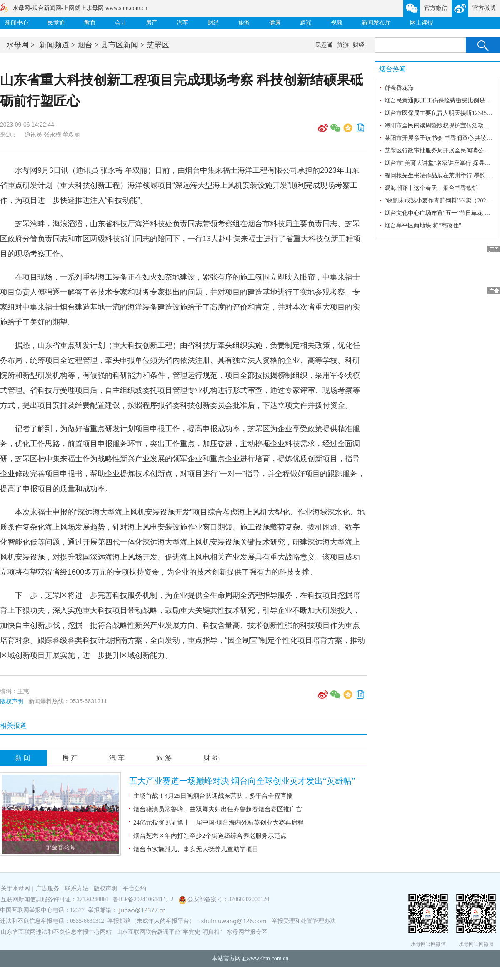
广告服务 (47, 888)
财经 (213, 23)
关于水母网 (16, 888)
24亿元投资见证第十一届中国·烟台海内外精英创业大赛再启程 (218, 822)
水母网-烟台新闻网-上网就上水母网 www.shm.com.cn (79, 8)
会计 (121, 23)
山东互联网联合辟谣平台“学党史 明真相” (169, 932)
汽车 (182, 23)
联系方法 (76, 888)
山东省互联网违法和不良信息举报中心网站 (56, 932)
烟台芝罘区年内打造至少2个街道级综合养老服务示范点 (210, 835)
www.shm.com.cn (268, 958)
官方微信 (436, 8)
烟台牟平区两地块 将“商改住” (423, 225)
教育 (90, 23)
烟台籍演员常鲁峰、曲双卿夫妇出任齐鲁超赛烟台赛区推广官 (217, 809)
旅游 (244, 23)
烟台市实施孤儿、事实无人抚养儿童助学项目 (195, 849)
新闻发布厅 (376, 23)
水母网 (17, 45)
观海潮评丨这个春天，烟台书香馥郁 (431, 188)
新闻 (23, 757)
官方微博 (484, 8)
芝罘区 (158, 45)
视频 (336, 23)
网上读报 (421, 23)
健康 (275, 23)
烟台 (85, 45)
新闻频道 (54, 45)
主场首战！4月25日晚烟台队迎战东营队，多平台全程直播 (213, 795)
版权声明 (11, 701)
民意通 (56, 23)
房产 (152, 23)
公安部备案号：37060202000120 (228, 899)
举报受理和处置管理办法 (304, 921)
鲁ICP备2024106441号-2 (144, 899)
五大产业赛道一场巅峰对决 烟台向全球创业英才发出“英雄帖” (242, 780)
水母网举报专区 (247, 932)
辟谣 (306, 23)
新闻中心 (16, 23)
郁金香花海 (60, 847)
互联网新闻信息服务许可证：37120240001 (55, 899)
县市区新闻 (119, 45)
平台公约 (134, 888)
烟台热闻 (392, 68)
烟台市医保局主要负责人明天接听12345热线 (441, 113)
